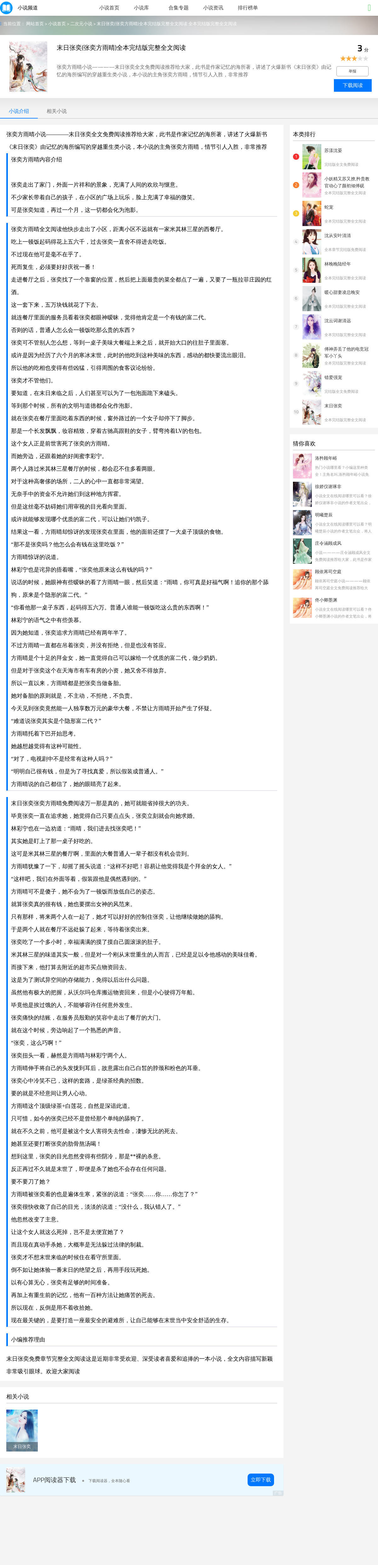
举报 (352, 71)
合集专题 (179, 8)
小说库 (141, 8)
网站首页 (35, 23)
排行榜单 (248, 8)
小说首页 (109, 8)
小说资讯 (213, 8)
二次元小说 (81, 23)
